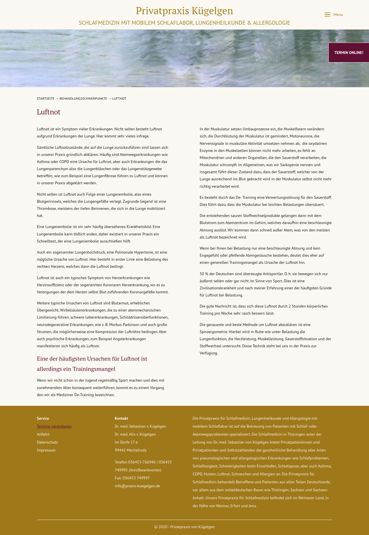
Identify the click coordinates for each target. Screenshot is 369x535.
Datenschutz (47, 442)
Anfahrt (43, 434)
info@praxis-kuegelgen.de (137, 485)
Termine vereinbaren (54, 426)
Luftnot (119, 98)
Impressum (46, 450)
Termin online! (348, 52)
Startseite (45, 98)
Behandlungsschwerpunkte (83, 98)
